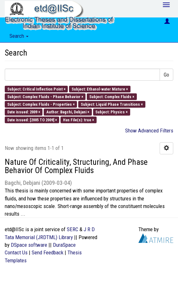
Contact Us (16, 252)
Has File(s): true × (78, 119)
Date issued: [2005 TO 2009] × (32, 119)
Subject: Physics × (111, 112)
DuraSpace (64, 245)
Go (166, 74)
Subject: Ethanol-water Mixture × (100, 88)
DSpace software (29, 245)
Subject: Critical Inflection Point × (36, 88)
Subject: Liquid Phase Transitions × (112, 104)
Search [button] (19, 36)
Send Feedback (47, 252)
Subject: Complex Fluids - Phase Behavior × (45, 96)
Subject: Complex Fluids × (111, 96)
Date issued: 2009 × (23, 112)
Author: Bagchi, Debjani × (67, 112)
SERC (72, 229)
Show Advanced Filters (149, 130)
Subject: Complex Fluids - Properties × (41, 104)
